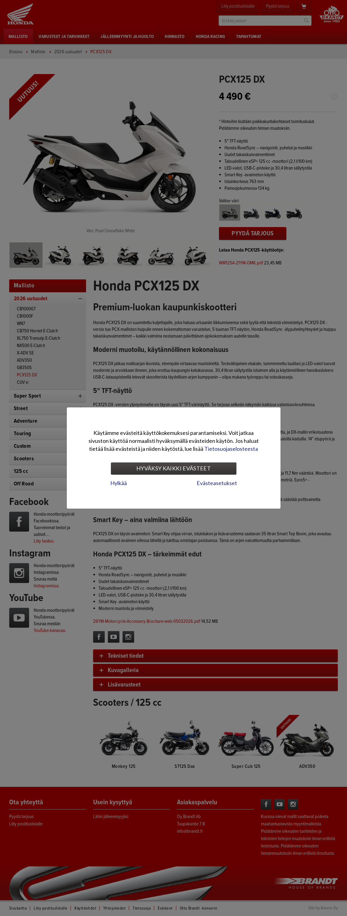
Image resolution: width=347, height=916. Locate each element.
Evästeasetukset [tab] (217, 483)
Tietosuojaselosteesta (231, 448)
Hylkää (118, 483)
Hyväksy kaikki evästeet (173, 468)
